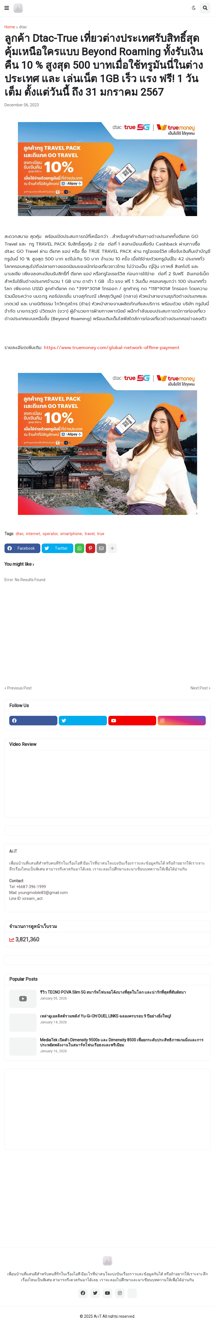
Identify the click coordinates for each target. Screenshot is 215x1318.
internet (33, 533)
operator (50, 533)
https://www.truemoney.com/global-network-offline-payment (111, 347)
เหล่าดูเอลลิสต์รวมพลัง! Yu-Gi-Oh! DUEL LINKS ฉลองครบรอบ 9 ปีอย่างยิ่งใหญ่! (105, 1016)
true (100, 533)
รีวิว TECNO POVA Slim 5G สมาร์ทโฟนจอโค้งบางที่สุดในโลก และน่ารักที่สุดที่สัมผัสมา (113, 992)
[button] (6, 8)
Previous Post (19, 688)
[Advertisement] (109, 636)
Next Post (199, 688)
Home (9, 27)
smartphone (71, 533)
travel (90, 533)
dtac (23, 27)
